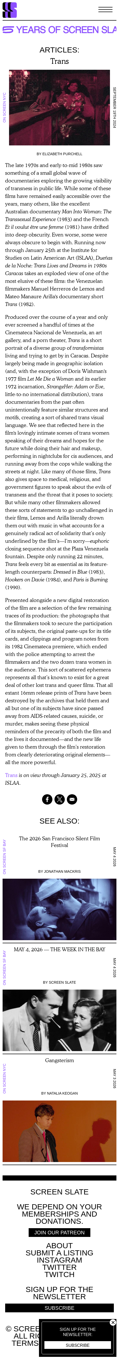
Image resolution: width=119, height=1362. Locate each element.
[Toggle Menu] (105, 10)
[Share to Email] (72, 799)
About (59, 1245)
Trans (11, 775)
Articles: (59, 50)
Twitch (59, 1274)
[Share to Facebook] (47, 799)
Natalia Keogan (62, 1093)
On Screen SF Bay (4, 856)
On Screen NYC (4, 108)
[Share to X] (59, 799)
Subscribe (78, 1345)
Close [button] (113, 1322)
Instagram (59, 1260)
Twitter (59, 1267)
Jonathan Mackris (62, 871)
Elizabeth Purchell (62, 154)
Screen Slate (62, 982)
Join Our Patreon (59, 1232)
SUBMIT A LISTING (59, 1252)
